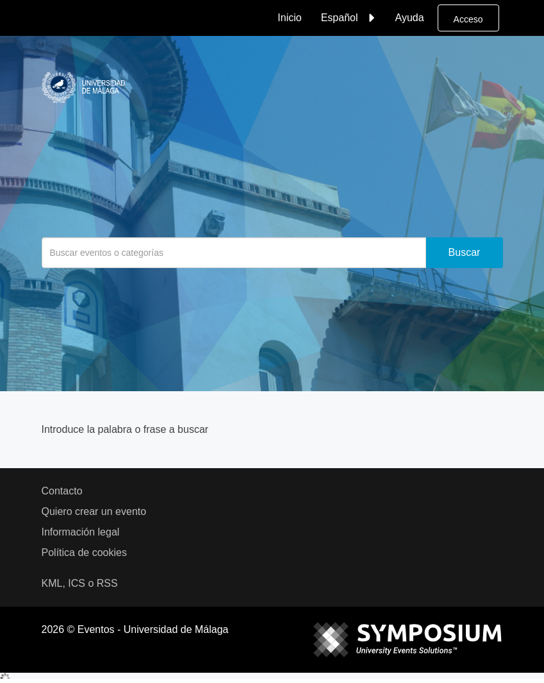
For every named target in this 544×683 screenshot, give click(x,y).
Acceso (468, 19)
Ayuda (409, 17)
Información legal (81, 532)
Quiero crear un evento (94, 511)
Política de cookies (84, 552)
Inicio (289, 17)
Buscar (465, 252)
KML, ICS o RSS (80, 583)
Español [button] (350, 18)
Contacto (62, 490)
